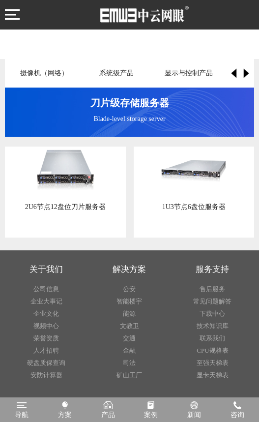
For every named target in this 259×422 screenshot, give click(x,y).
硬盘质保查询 (46, 362)
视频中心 (46, 326)
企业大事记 (46, 301)
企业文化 (46, 313)
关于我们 (46, 269)
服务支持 (212, 269)
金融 (129, 350)
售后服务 (212, 289)
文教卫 (129, 326)
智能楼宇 (129, 301)
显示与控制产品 (189, 73)
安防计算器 (46, 375)
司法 (129, 362)
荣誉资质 (46, 338)
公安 (129, 289)
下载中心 (212, 313)
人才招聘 (46, 350)
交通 (129, 338)
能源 (129, 313)
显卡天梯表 (213, 375)
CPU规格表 (212, 350)
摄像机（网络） (44, 73)
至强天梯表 (213, 362)
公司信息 (46, 289)
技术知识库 (213, 326)
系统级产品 (116, 73)
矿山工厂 (129, 375)
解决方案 (129, 269)
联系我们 (212, 338)
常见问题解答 (212, 301)
